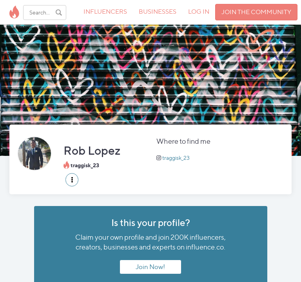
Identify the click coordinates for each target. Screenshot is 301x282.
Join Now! (150, 267)
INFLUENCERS (105, 11)
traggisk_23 (176, 157)
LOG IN (198, 11)
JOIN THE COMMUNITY (256, 12)
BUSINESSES (157, 11)
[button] (71, 179)
